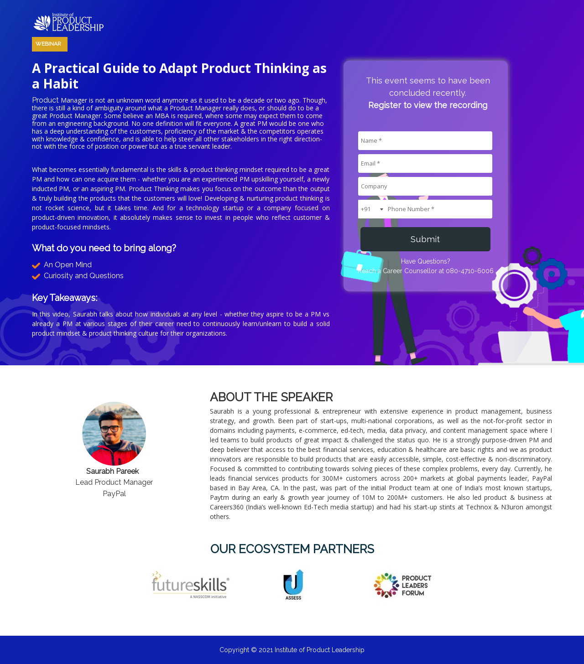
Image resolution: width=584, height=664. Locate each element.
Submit (425, 239)
